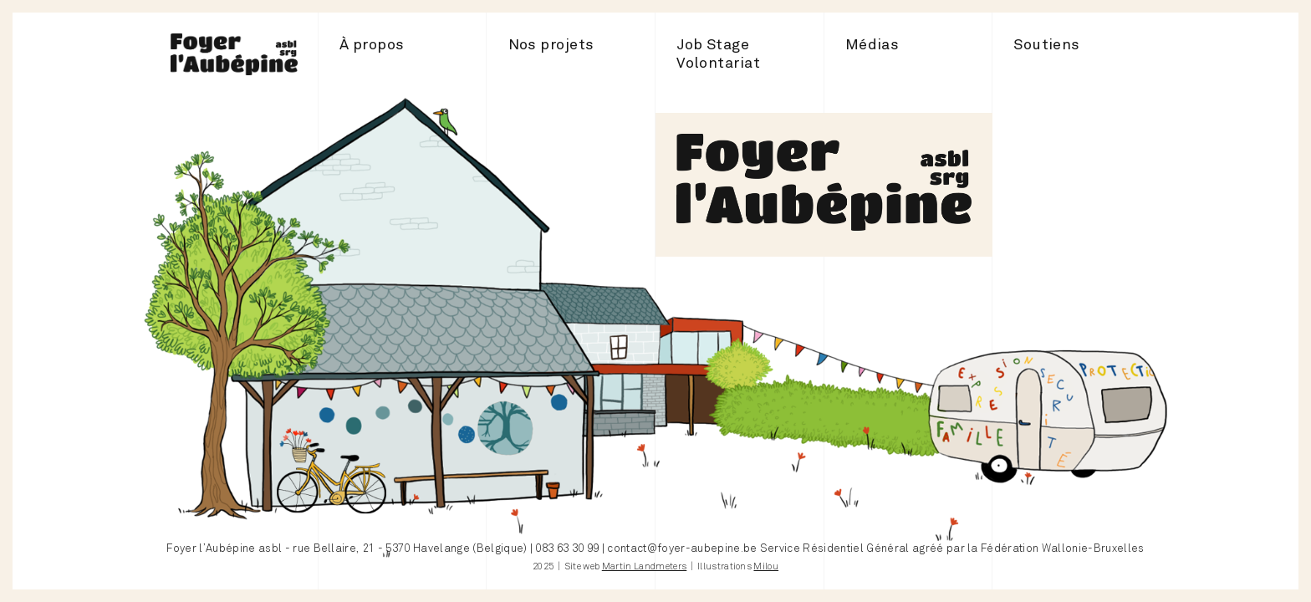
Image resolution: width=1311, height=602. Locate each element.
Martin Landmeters (644, 566)
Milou (765, 566)
